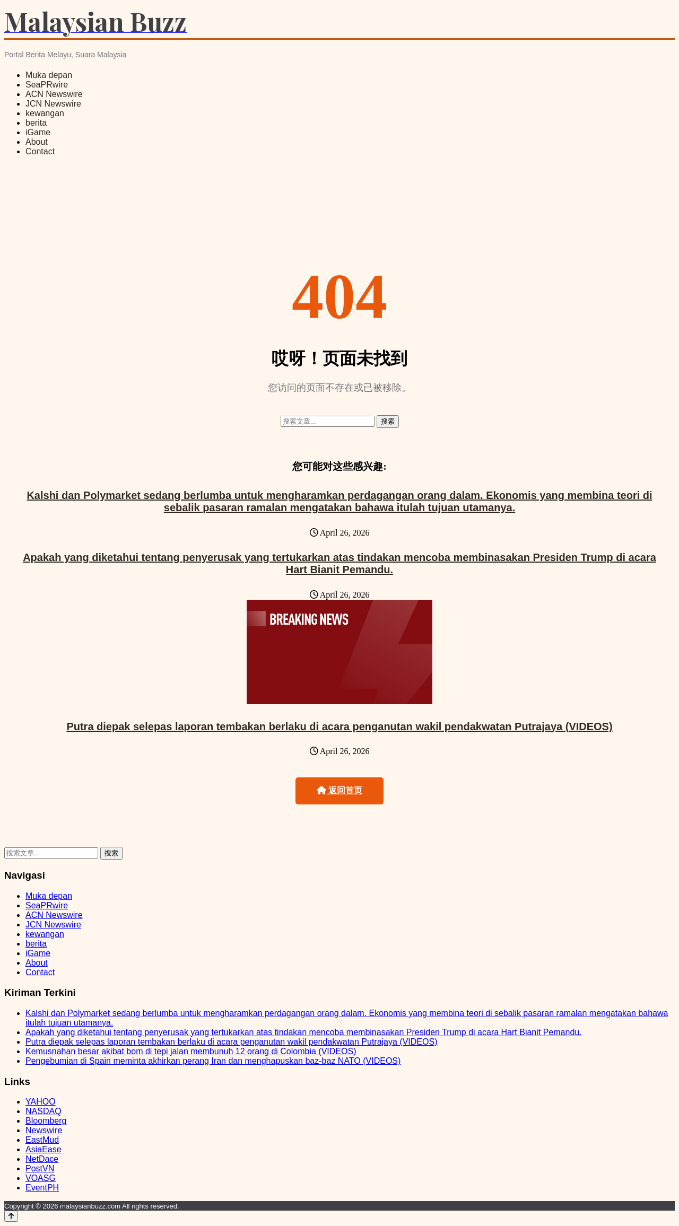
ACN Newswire (54, 94)
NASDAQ (43, 1111)
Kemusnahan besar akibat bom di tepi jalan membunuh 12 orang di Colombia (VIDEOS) (190, 1051)
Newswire (43, 1130)
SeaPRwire (46, 84)
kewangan (44, 113)
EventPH (42, 1187)
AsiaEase (43, 1149)
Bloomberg (45, 1120)
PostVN (39, 1168)
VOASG (40, 1178)
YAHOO (40, 1101)
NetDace (41, 1158)
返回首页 (339, 790)
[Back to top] (11, 1216)
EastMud (42, 1139)
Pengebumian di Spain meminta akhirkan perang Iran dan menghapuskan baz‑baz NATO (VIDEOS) (213, 1060)
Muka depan (48, 75)
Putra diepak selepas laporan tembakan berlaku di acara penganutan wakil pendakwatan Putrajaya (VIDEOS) (339, 726)
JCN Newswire (53, 103)
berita (36, 122)
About (36, 141)
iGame (37, 132)
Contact (40, 151)
